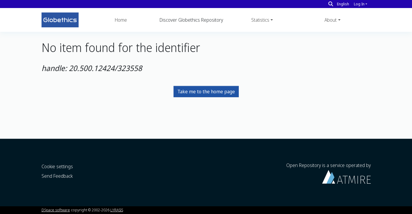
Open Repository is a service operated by (328, 173)
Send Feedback (57, 176)
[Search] (331, 4)
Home (121, 20)
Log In (359, 4)
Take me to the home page (206, 91)
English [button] (343, 4)
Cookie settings (57, 166)
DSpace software (56, 210)
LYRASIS (116, 210)
